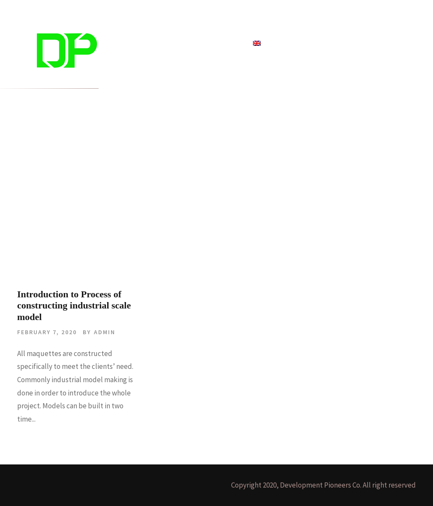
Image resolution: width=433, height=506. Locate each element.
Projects (166, 43)
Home (133, 43)
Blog (196, 43)
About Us (228, 43)
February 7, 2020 (47, 332)
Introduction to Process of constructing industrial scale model (74, 305)
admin (104, 332)
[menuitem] (257, 48)
